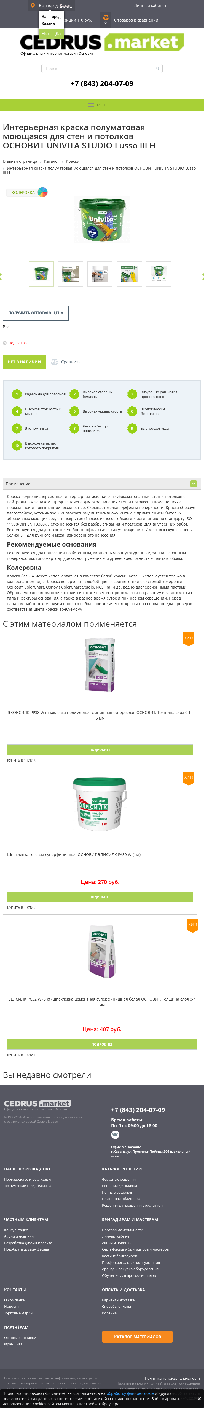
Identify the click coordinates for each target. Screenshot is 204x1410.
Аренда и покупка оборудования (130, 1271)
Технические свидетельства (27, 1188)
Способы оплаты (116, 1308)
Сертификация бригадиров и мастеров (135, 1251)
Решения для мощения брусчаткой (132, 1207)
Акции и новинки (19, 1238)
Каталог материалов (132, 1338)
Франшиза (13, 1346)
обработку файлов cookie (130, 1393)
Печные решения (117, 1194)
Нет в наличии (24, 364)
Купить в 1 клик (21, 762)
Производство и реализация (28, 1181)
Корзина (109, 1315)
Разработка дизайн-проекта (28, 1245)
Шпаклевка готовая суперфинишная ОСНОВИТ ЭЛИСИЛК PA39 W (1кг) (74, 857)
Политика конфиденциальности (172, 1380)
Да (58, 33)
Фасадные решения (119, 1181)
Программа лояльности (122, 1232)
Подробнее (100, 752)
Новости (11, 1308)
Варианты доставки (118, 1302)
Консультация (16, 1232)
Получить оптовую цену (35, 315)
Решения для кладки (119, 1188)
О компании (14, 1302)
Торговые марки (18, 1315)
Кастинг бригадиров (119, 1258)
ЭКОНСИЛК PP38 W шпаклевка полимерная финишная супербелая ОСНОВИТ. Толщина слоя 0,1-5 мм (100, 717)
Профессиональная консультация (131, 1264)
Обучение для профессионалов (129, 1277)
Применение (101, 486)
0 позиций (66, 20)
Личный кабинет (150, 5)
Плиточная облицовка (121, 1201)
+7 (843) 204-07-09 (102, 83)
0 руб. (86, 20)
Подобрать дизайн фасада (26, 1251)
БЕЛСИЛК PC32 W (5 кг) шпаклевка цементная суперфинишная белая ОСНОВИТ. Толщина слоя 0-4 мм (102, 1004)
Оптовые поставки (20, 1339)
